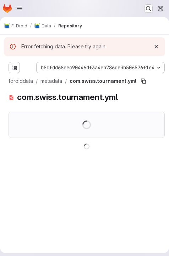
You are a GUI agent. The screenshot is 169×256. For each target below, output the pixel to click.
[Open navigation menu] (19, 8)
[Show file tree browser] (14, 67)
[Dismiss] (156, 46)
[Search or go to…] (148, 8)
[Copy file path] (143, 81)
